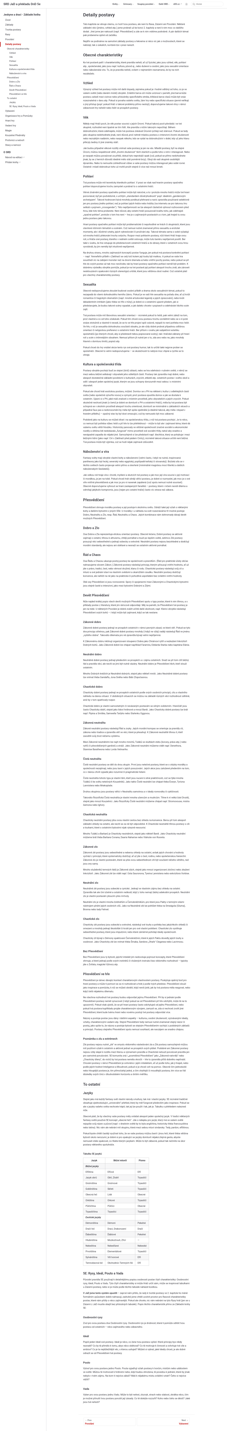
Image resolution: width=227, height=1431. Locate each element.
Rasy (7, 34)
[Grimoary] (128, 4)
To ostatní (12, 98)
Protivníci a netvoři (14, 140)
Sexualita (13, 65)
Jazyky (12, 102)
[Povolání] (110, 1422)
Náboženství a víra (17, 73)
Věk (11, 57)
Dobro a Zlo (14, 82)
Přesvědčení (13, 77)
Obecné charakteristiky (18, 48)
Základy (9, 24)
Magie (8, 130)
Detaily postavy (13, 44)
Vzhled (12, 53)
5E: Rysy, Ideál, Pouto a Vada (22, 106)
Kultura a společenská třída (21, 69)
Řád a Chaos (15, 86)
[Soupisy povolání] (146, 4)
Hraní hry (9, 120)
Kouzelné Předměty (15, 135)
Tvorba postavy (13, 29)
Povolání (9, 39)
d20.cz (176, 4)
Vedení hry (10, 125)
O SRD (7, 152)
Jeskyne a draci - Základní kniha (21, 14)
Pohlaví (12, 61)
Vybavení (9, 111)
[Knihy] (116, 4)
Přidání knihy (11, 162)
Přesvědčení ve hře (18, 94)
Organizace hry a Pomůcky (19, 115)
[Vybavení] (163, 1422)
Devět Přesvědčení (17, 90)
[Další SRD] (164, 4)
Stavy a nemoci (13, 145)
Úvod (7, 20)
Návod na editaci (13, 157)
